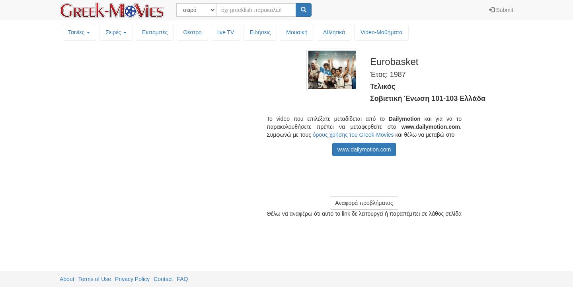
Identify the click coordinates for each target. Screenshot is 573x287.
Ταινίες (79, 32)
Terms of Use (94, 279)
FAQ (182, 279)
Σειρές (116, 32)
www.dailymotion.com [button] (364, 149)
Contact (163, 279)
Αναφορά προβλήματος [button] (364, 203)
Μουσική (297, 32)
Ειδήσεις (260, 32)
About (67, 279)
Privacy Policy (132, 279)
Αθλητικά (334, 32)
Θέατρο (192, 32)
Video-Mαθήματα (381, 32)
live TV (225, 32)
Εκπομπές (155, 32)
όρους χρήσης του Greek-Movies (353, 135)
